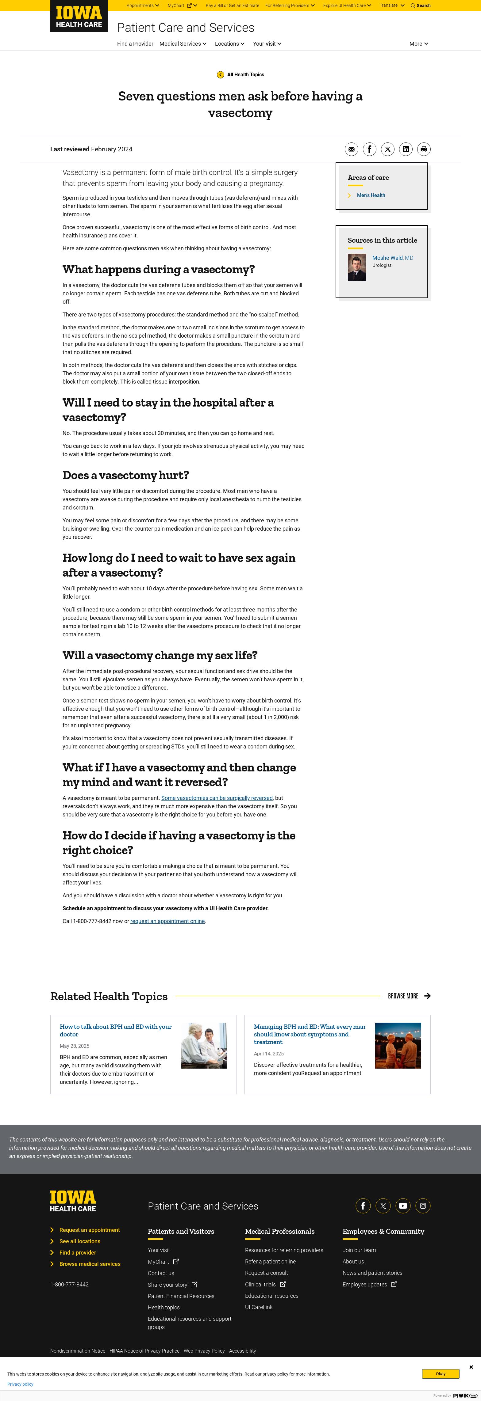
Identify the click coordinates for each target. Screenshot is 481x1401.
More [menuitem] (416, 43)
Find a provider (78, 1252)
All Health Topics (240, 74)
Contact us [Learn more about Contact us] (161, 1273)
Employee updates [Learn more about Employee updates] (365, 1284)
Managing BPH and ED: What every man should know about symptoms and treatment (309, 1034)
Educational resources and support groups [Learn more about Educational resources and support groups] (190, 1323)
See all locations (80, 1241)
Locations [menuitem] (227, 43)
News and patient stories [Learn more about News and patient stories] (372, 1273)
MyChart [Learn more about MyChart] (159, 1262)
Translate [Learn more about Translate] (389, 5)
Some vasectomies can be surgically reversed (217, 798)
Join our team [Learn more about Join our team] (359, 1250)
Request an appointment (90, 1230)
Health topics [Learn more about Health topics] (164, 1307)
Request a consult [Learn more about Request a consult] (266, 1273)
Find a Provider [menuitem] (135, 43)
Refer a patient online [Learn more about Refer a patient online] (270, 1261)
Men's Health (371, 195)
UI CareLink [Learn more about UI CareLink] (259, 1307)
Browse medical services (90, 1264)
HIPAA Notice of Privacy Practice (144, 1351)
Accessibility (242, 1351)
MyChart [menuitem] (176, 5)
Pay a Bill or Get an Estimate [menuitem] (232, 5)
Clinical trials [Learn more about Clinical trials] (261, 1284)
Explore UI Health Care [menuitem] (344, 5)
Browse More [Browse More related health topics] (403, 995)
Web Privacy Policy (204, 1351)
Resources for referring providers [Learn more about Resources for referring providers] (284, 1250)
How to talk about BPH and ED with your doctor (116, 1030)
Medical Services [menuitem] (180, 43)
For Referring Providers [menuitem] (287, 5)
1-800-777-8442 (69, 1284)
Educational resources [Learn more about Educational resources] (271, 1296)
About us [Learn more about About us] (353, 1261)
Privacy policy (20, 1384)
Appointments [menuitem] (140, 5)
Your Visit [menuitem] (264, 43)
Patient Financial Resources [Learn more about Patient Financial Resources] (181, 1296)
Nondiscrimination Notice (77, 1351)
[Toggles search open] (421, 5)
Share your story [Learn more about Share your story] (168, 1285)
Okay (441, 1373)
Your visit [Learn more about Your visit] (159, 1250)
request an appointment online (167, 921)
